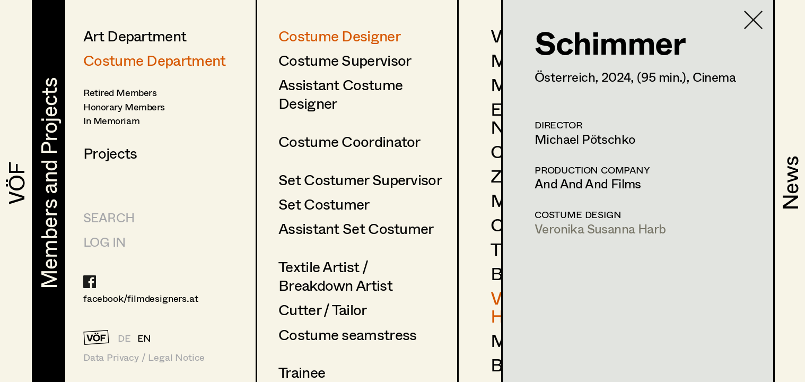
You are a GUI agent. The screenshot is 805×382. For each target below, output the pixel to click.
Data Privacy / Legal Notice (144, 357)
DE (124, 338)
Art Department (134, 35)
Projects (110, 152)
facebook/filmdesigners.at (140, 298)
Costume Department (154, 60)
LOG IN (104, 241)
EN (144, 338)
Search (108, 217)
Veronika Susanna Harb (600, 228)
